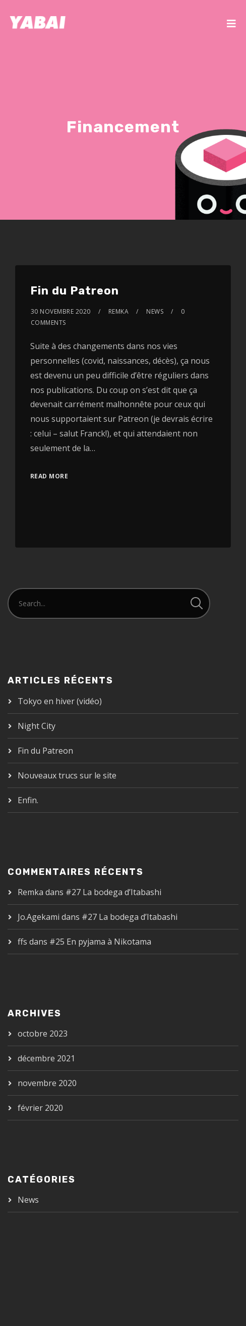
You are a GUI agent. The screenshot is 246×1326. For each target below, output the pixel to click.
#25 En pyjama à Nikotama (100, 941)
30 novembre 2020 (61, 311)
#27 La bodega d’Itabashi (113, 892)
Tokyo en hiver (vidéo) (60, 701)
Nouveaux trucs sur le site (67, 775)
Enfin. (28, 800)
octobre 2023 (43, 1033)
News (154, 311)
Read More (49, 476)
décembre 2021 (46, 1058)
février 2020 (40, 1107)
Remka (118, 311)
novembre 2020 (47, 1083)
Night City (36, 725)
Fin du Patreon (74, 291)
